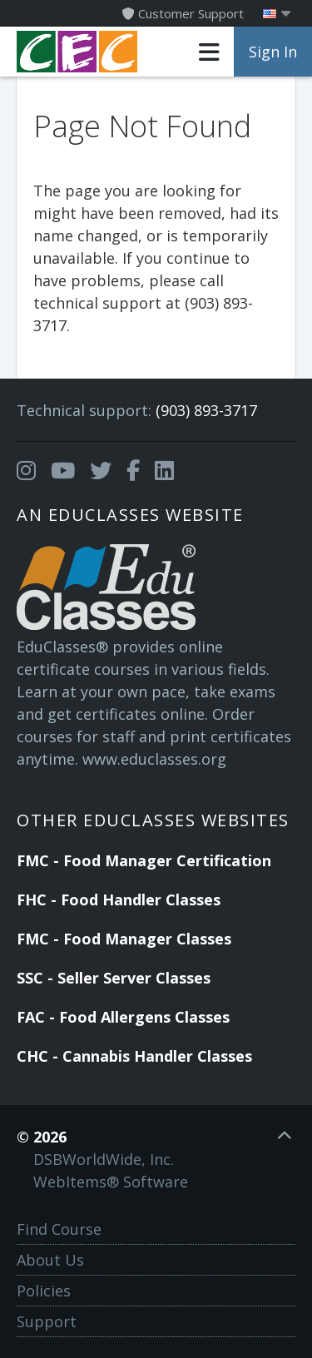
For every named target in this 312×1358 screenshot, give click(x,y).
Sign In (273, 52)
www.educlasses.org (154, 759)
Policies (44, 1291)
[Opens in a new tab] (26, 471)
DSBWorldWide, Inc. (103, 1159)
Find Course (59, 1229)
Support (47, 1321)
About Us (50, 1260)
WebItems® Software (110, 1182)
